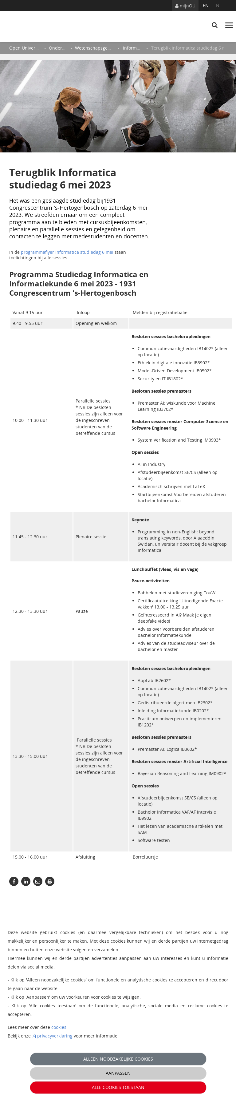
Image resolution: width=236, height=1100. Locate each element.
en (206, 5)
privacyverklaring (55, 1036)
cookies (58, 1027)
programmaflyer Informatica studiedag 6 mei (67, 252)
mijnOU (185, 6)
